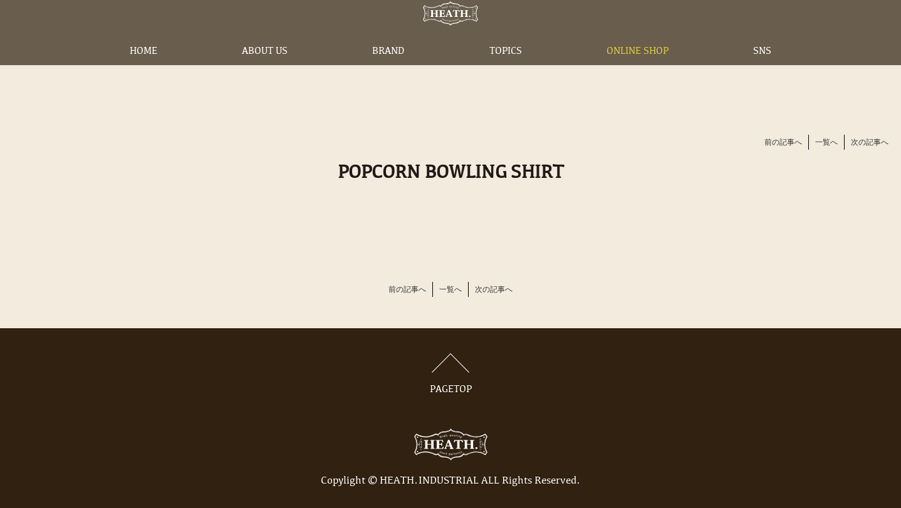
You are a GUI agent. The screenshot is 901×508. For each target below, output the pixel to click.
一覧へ (826, 143)
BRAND (388, 71)
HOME (143, 71)
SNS (762, 71)
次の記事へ (869, 143)
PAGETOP (450, 374)
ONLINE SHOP (638, 71)
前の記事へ (783, 143)
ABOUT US (265, 71)
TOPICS (505, 71)
